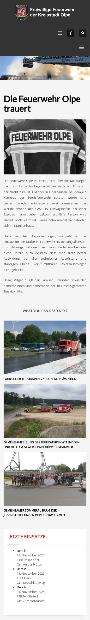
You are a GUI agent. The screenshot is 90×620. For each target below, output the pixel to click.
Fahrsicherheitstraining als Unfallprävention (40, 379)
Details (21, 550)
